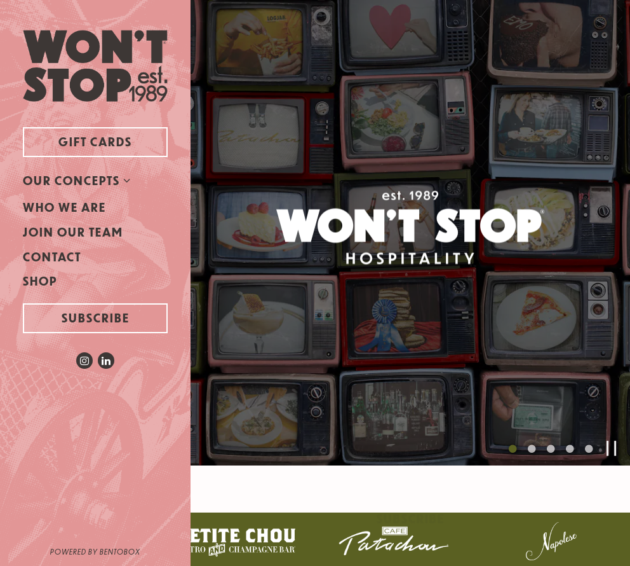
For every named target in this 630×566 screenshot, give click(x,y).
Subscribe (96, 317)
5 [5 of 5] (588, 444)
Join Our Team (73, 231)
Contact (52, 256)
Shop (43, 280)
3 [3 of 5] (550, 444)
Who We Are (64, 207)
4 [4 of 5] (569, 444)
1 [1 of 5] (512, 444)
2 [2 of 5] (531, 444)
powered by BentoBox (120, 551)
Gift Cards (113, 141)
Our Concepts (71, 180)
